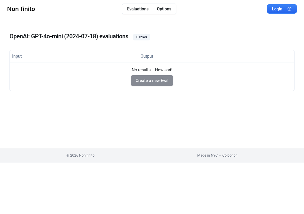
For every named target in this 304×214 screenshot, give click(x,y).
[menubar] (149, 9)
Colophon (230, 155)
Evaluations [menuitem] (137, 9)
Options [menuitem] (164, 9)
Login (282, 9)
